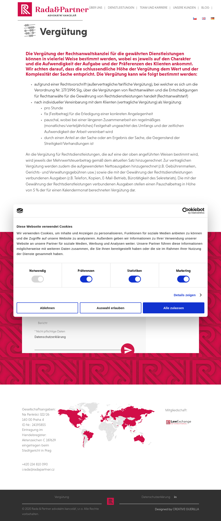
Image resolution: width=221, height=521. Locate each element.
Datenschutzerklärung (50, 340)
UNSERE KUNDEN (184, 7)
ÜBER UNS (95, 7)
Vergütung (62, 497)
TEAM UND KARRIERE (153, 7)
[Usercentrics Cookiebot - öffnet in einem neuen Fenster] (185, 210)
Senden (128, 333)
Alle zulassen (173, 308)
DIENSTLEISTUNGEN (121, 7)
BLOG (205, 7)
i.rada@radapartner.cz (38, 469)
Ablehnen (47, 308)
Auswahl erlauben (110, 308)
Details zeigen (185, 295)
